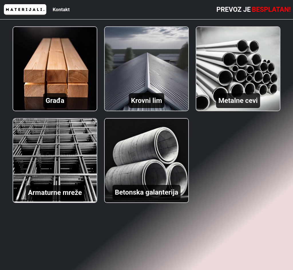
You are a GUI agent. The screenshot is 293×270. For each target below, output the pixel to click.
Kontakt (61, 9)
